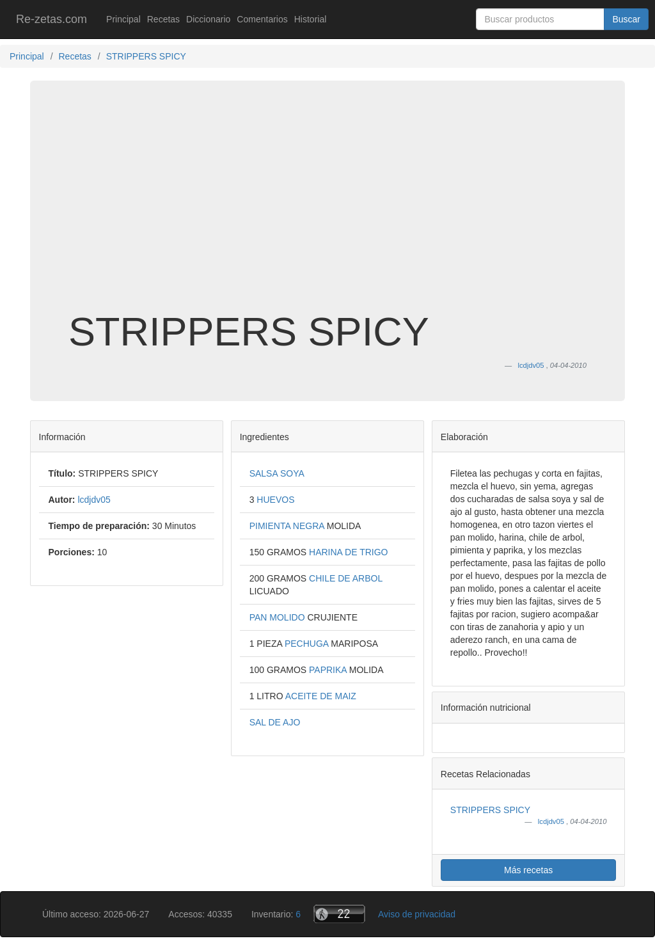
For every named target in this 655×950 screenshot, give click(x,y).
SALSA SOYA (276, 473)
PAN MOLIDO (278, 617)
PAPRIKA (329, 670)
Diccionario (208, 19)
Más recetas (528, 870)
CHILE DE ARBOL (346, 578)
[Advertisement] (327, 207)
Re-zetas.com (51, 19)
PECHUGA (308, 643)
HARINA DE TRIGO (348, 552)
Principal (123, 19)
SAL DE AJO (275, 722)
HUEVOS (275, 500)
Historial (310, 19)
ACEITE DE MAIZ (320, 696)
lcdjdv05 (552, 821)
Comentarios (262, 19)
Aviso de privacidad (416, 914)
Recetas (163, 19)
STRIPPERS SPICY (490, 810)
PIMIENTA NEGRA (288, 526)
